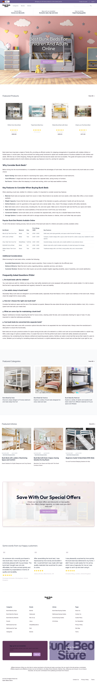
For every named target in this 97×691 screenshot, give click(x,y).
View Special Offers (48, 511)
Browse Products (48, 62)
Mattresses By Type (11, 628)
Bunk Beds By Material (72, 398)
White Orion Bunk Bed (14, 125)
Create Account (83, 1)
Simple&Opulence (34, 624)
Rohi (30, 628)
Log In (92, 1)
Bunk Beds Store (7, 680)
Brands (23, 5)
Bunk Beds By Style (9, 398)
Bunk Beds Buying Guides (9, 454)
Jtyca (30, 621)
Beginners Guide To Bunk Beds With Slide (80, 458)
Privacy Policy (79, 624)
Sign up (37, 654)
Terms (76, 631)
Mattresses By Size (11, 624)
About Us (77, 610)
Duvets (8, 621)
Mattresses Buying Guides (59, 614)
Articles (29, 5)
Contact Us (78, 614)
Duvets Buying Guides (58, 617)
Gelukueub (32, 614)
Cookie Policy (78, 617)
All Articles (55, 621)
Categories (15, 5)
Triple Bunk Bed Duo (37, 125)
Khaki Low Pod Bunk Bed (83, 125)
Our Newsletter (79, 621)
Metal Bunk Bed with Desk (60, 125)
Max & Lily (32, 617)
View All (91, 96)
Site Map (77, 628)
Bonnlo (31, 610)
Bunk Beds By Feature (41, 398)
